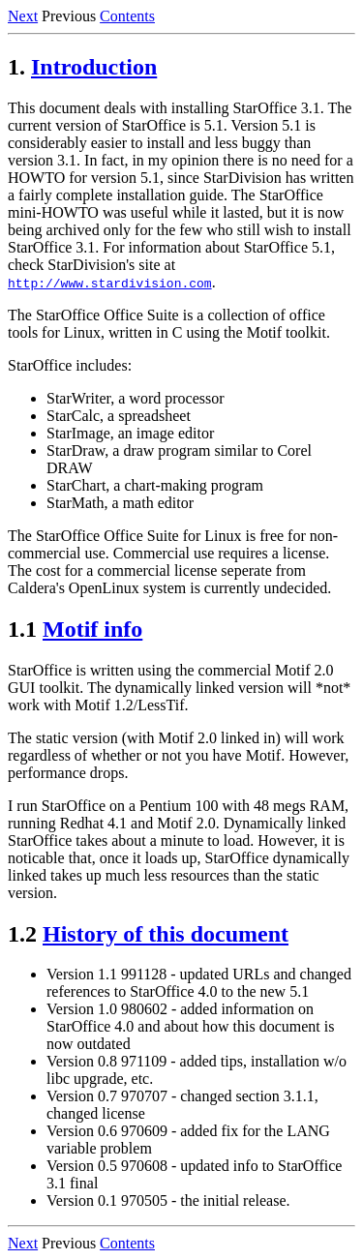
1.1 (22, 629)
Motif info (92, 629)
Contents (127, 16)
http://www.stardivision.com (110, 282)
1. (16, 66)
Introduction (94, 66)
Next (23, 16)
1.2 (22, 933)
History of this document (165, 933)
